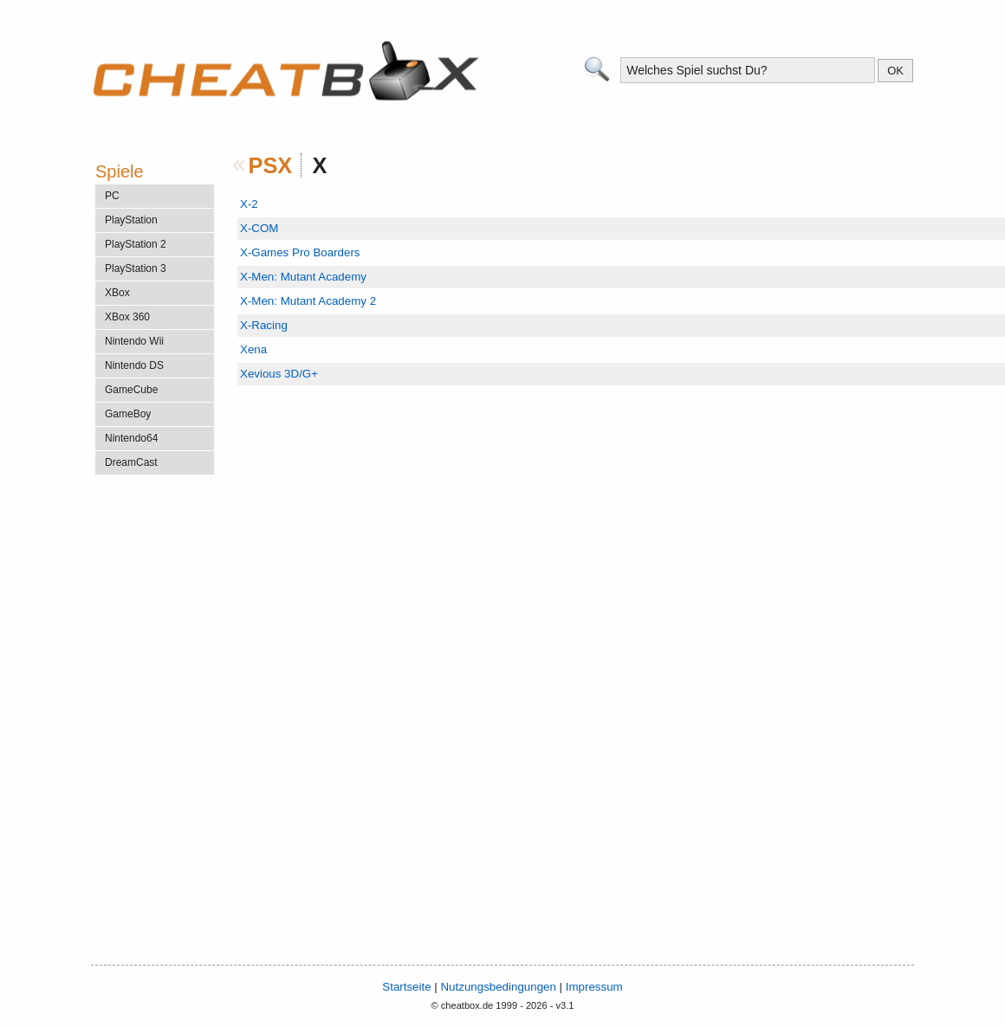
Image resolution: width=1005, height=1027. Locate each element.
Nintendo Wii (134, 341)
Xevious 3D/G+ (279, 373)
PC (112, 196)
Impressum (594, 986)
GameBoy (128, 414)
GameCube (131, 390)
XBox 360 (127, 317)
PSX (271, 165)
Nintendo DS (134, 365)
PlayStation (131, 220)
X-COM (259, 228)
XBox (117, 293)
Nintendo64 (131, 438)
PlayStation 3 (135, 268)
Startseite (406, 986)
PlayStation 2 (135, 244)
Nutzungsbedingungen (497, 986)
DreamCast (131, 462)
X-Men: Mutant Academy (303, 276)
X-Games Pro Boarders (300, 252)
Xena (253, 349)
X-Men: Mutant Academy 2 (308, 300)
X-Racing (264, 325)
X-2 (249, 203)
